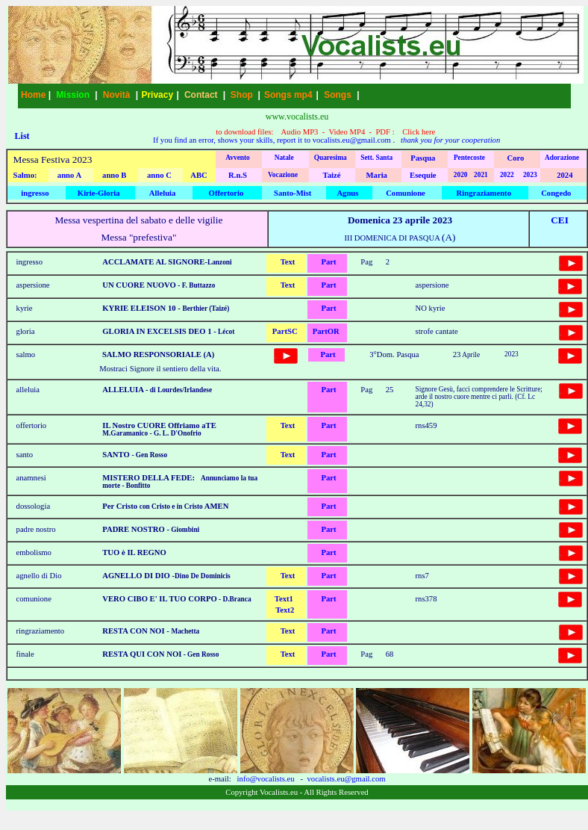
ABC (198, 175)
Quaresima (330, 157)
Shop (242, 95)
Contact (201, 95)
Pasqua (422, 158)
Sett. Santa (376, 157)
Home (33, 95)
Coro (516, 158)
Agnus (347, 193)
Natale (284, 157)
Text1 (284, 599)
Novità (117, 95)
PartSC (285, 331)
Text (288, 262)
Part (328, 262)
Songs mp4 (288, 95)
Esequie (423, 175)
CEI (560, 220)
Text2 (284, 610)
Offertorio (226, 193)
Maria (376, 175)
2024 (564, 175)
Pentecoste (469, 157)
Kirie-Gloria (99, 193)
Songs (337, 95)
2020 (461, 175)
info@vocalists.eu (266, 779)
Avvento (237, 157)
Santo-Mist (292, 193)
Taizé (332, 175)
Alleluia (162, 193)
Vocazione (283, 175)
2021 (481, 175)
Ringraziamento (484, 193)
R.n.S (237, 175)
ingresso (35, 193)
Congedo (556, 193)
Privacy (157, 95)
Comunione (405, 193)
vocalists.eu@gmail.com (352, 140)
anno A (69, 175)
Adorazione (562, 157)
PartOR (326, 331)
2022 (507, 175)
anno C (159, 175)
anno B (114, 175)
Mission (73, 95)
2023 (530, 175)
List (22, 136)
